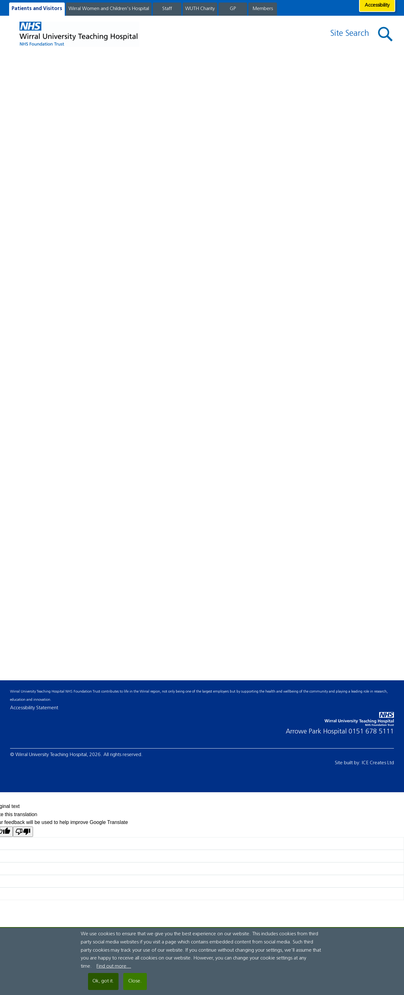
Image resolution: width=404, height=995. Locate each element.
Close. (135, 981)
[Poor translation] (23, 831)
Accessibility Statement (34, 707)
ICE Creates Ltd (378, 763)
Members (262, 8)
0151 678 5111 (371, 731)
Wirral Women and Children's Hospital (109, 8)
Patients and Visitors (37, 8)
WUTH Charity (200, 8)
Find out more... (114, 966)
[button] (385, 34)
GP (233, 8)
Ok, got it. (103, 981)
